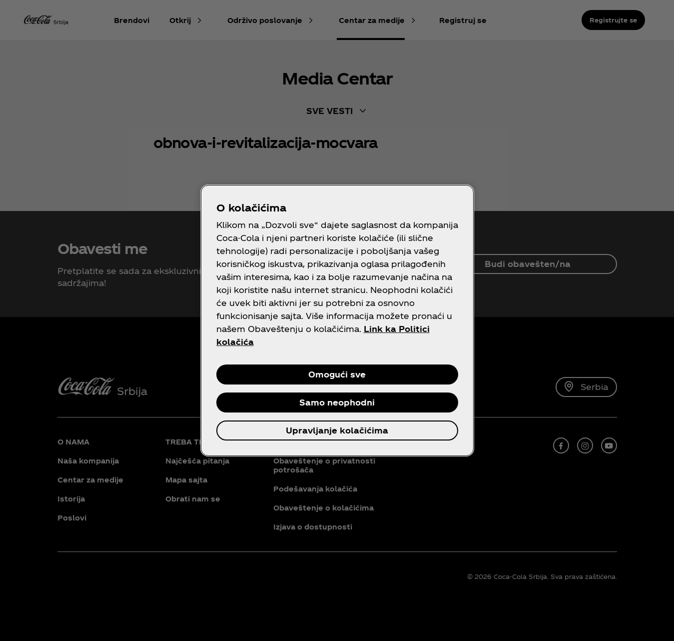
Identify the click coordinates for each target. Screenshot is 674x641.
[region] (337, 320)
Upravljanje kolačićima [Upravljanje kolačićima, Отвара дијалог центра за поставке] (337, 430)
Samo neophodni (337, 402)
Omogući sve (337, 374)
